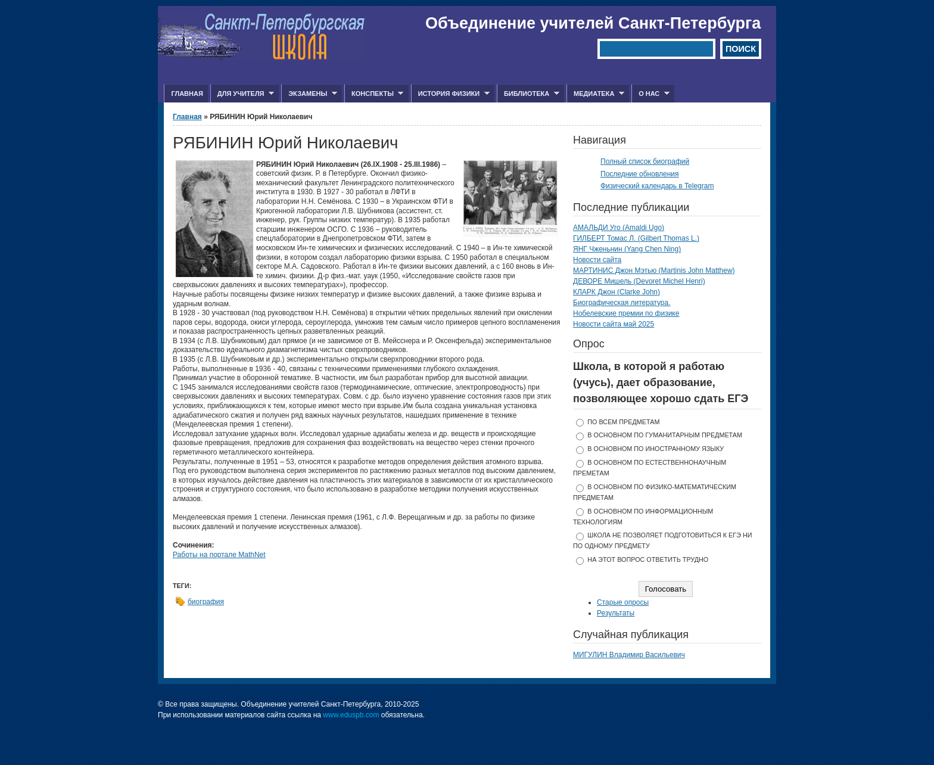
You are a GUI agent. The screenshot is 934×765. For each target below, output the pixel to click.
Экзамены (309, 94)
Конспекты (373, 94)
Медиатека (595, 94)
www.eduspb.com (351, 715)
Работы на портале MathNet (219, 555)
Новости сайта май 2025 (613, 324)
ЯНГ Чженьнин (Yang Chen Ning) (627, 249)
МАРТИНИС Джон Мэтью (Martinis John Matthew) (654, 270)
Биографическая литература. (622, 302)
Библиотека (528, 94)
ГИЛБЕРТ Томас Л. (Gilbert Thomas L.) (636, 238)
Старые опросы (623, 602)
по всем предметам (623, 421)
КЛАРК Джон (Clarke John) (616, 292)
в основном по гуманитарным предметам (664, 435)
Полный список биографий (644, 161)
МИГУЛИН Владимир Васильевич (629, 655)
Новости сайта (597, 260)
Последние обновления (639, 174)
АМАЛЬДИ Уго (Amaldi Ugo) (618, 227)
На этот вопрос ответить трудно (647, 559)
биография (206, 602)
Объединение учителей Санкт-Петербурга (593, 23)
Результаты (615, 613)
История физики (450, 94)
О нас (650, 94)
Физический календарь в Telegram (657, 186)
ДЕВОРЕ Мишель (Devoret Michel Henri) (639, 281)
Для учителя (242, 94)
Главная (187, 93)
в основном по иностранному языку (655, 448)
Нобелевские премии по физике (626, 313)
